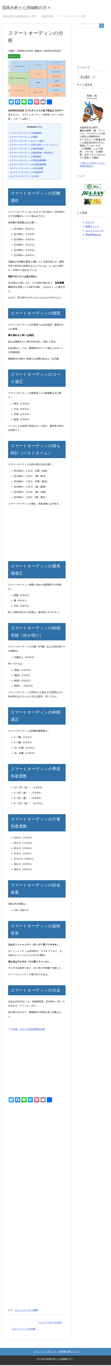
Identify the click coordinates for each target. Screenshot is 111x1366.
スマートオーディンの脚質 (24, 137)
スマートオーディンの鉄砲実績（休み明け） (32, 153)
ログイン (90, 223)
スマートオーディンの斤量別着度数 (28, 165)
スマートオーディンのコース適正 (27, 142)
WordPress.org (93, 235)
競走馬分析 (14, 57)
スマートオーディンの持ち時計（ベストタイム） (34, 145)
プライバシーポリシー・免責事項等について (56, 1352)
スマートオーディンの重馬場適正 (27, 149)
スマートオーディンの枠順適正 (26, 157)
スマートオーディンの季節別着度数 (28, 161)
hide (39, 128)
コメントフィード (94, 231)
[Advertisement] (36, 533)
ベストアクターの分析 (49, 1323)
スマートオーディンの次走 (24, 177)
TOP (19, 17)
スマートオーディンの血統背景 (26, 173)
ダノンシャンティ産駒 (26, 1311)
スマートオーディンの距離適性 (26, 134)
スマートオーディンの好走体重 (26, 169)
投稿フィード (92, 227)
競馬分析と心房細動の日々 (33, 8)
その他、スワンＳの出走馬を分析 (27, 1030)
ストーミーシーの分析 (23, 1330)
